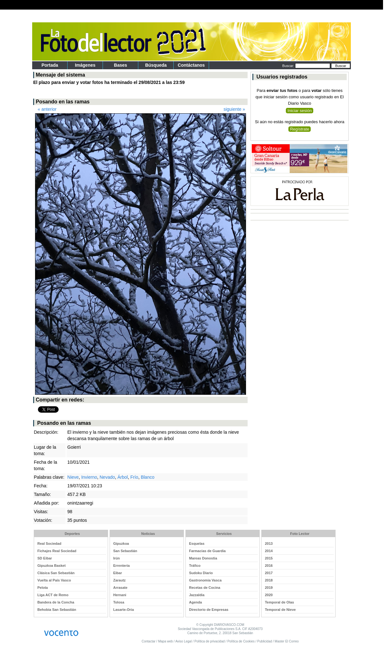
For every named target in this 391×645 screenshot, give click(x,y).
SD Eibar (44, 558)
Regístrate (299, 129)
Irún (116, 558)
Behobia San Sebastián (56, 609)
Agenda (195, 602)
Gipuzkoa (121, 543)
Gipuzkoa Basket (51, 565)
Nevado (107, 477)
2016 (268, 565)
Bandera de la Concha (55, 602)
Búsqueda (156, 65)
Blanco (148, 477)
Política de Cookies (241, 641)
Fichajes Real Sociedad (56, 551)
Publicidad (264, 641)
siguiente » (234, 109)
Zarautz (119, 580)
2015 (268, 558)
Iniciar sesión (299, 110)
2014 (268, 551)
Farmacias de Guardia (207, 551)
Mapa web (165, 641)
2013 (268, 543)
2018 (268, 580)
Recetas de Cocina (204, 587)
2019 (268, 587)
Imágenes (85, 65)
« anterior (47, 109)
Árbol (123, 477)
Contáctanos (191, 65)
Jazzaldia (196, 595)
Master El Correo (287, 641)
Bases (120, 65)
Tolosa (118, 602)
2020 (268, 595)
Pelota (42, 587)
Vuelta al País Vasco (54, 580)
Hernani (119, 595)
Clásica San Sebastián (56, 573)
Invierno (89, 477)
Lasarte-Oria (123, 609)
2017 (268, 573)
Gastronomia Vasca (205, 580)
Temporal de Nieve (280, 609)
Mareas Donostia (203, 558)
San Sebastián (125, 551)
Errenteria (121, 565)
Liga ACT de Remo (52, 595)
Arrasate (120, 587)
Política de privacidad (209, 641)
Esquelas (196, 543)
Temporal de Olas (279, 602)
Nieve (73, 477)
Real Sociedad (49, 543)
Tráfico (194, 565)
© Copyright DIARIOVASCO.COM (220, 624)
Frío (134, 477)
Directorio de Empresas (208, 609)
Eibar (117, 573)
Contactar (148, 641)
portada (49, 65)
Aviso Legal (183, 641)
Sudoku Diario (201, 573)
